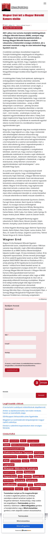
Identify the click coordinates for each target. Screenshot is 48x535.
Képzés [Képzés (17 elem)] (25, 461)
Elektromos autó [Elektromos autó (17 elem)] (37, 445)
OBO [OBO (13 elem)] (20, 476)
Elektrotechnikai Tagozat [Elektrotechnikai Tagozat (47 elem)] (18, 452)
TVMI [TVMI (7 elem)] (26, 489)
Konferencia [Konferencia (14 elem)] (15, 461)
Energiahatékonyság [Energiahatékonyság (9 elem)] (10, 457)
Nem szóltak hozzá (23, 25)
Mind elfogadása (23, 526)
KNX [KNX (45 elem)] (6, 460)
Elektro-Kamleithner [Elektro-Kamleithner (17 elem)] (20, 445)
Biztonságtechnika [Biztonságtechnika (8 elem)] (33, 441)
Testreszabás (23, 516)
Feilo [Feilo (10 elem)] (30, 457)
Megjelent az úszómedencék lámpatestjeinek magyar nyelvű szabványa (23, 421)
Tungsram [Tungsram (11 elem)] (19, 489)
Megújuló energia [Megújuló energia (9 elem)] (9, 472)
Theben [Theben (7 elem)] (30, 485)
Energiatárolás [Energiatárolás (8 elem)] (23, 456)
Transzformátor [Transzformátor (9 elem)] (8, 489)
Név (7, 335)
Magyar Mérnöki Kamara (12, 28)
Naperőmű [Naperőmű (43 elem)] (10, 476)
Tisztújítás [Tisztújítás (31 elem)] (40, 484)
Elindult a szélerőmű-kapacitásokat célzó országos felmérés (22, 427)
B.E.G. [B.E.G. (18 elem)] (23, 441)
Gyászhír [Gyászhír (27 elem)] (39, 456)
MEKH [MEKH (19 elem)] (19, 472)
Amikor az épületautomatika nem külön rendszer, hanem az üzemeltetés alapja (22, 412)
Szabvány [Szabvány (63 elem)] (10, 484)
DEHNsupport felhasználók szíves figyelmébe (20, 416)
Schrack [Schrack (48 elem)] (19, 480)
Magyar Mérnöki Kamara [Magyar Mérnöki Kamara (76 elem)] (20, 468)
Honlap (7, 352)
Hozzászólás (9, 309)
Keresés (5, 392)
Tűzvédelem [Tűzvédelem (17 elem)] (35, 488)
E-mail (7, 344)
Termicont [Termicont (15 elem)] (22, 485)
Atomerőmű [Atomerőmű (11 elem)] (14, 441)
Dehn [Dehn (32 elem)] (6, 444)
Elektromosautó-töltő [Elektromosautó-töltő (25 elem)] (14, 448)
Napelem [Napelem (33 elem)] (29, 472)
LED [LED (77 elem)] (33, 460)
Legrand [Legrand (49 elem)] (9, 464)
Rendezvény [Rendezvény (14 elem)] (8, 481)
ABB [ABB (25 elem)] (6, 440)
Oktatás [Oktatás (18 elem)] (28, 476)
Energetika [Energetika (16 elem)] (39, 453)
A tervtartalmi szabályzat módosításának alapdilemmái (24, 407)
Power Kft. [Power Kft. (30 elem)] (38, 476)
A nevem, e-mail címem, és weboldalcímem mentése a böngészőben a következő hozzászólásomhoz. (23, 364)
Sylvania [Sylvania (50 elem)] (32, 480)
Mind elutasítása (23, 521)
